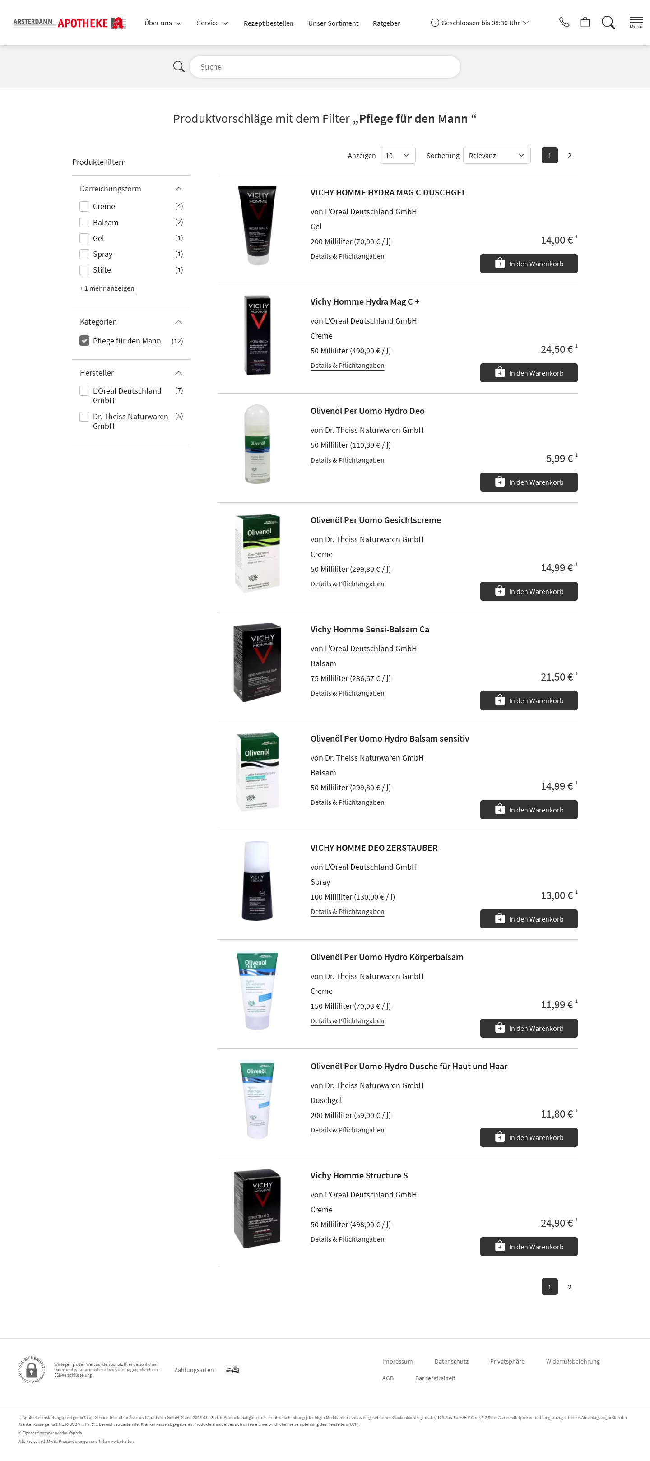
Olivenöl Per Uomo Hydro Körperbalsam (387, 956)
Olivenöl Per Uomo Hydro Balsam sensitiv (390, 738)
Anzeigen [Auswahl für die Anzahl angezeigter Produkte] (362, 155)
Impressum (397, 1361)
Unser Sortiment (333, 23)
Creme (104, 206)
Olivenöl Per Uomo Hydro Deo (368, 410)
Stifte (102, 269)
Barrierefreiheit (435, 1378)
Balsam (106, 222)
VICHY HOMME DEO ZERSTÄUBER (374, 847)
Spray (102, 254)
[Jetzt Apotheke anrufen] (550, 22)
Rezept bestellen (269, 23)
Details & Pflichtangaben (348, 255)
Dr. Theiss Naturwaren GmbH (130, 421)
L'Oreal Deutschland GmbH (127, 395)
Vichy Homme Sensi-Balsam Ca (370, 629)
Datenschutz (452, 1361)
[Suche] (600, 22)
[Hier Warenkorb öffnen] (575, 22)
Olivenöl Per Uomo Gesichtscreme (376, 519)
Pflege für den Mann (127, 340)
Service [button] (208, 22)
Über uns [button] (158, 22)
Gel (98, 238)
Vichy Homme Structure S (359, 1175)
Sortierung (443, 155)
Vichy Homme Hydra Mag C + (365, 301)
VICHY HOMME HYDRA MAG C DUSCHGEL (388, 192)
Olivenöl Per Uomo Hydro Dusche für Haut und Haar (409, 1065)
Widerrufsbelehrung (573, 1361)
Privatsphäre (507, 1361)
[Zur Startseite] (74, 23)
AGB (388, 1378)
